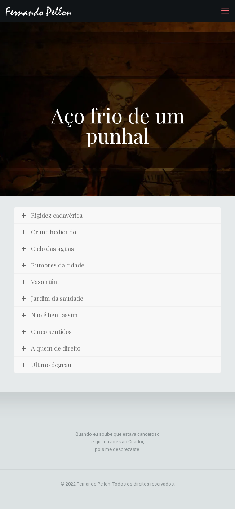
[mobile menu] (225, 11)
